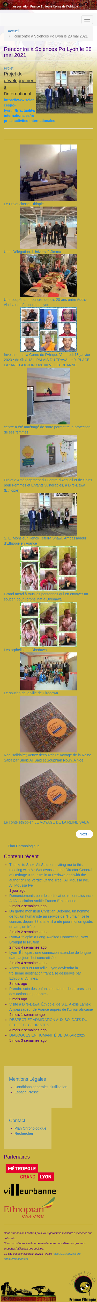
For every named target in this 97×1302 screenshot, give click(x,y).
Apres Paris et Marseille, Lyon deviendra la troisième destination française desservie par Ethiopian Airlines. (45, 973)
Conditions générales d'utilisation (40, 1087)
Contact (17, 1120)
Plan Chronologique (24, 846)
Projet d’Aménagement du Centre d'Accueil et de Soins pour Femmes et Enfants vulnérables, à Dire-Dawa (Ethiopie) (48, 485)
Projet (8, 68)
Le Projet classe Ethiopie (24, 204)
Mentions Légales (27, 1079)
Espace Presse (26, 1092)
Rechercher (23, 1133)
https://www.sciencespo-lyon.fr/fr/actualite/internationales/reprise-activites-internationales (29, 110)
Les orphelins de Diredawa (25, 650)
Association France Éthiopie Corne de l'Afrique (45, 6)
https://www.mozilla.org (66, 1253)
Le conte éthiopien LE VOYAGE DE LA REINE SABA (46, 822)
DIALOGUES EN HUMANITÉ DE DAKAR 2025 (47, 1035)
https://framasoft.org (16, 1258)
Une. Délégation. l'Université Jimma (32, 252)
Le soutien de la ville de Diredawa (31, 693)
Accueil (13, 31)
